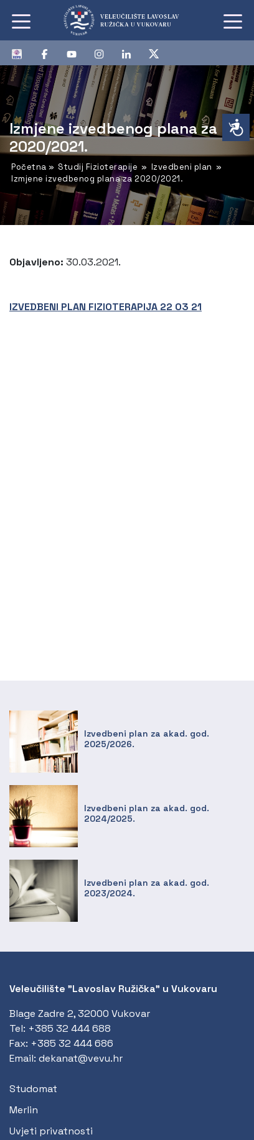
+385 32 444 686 (72, 1043)
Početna (29, 167)
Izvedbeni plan (181, 167)
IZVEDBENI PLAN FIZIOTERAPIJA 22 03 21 (105, 306)
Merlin (23, 1109)
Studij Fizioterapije (98, 167)
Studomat (33, 1088)
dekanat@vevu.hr (81, 1058)
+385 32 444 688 (69, 1028)
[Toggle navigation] (21, 20)
